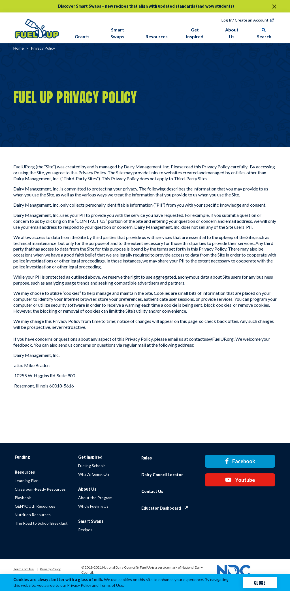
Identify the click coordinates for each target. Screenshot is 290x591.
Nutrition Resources (33, 514)
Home (18, 48)
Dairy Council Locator (169, 474)
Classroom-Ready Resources (40, 489)
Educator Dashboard (171, 508)
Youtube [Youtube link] (245, 477)
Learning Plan (27, 480)
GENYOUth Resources (35, 506)
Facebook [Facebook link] (245, 460)
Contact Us (159, 491)
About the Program (99, 497)
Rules (153, 458)
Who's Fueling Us (97, 506)
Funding (22, 457)
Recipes (89, 529)
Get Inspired (94, 457)
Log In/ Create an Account (244, 20)
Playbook (23, 497)
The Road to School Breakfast (41, 523)
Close (260, 582)
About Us (91, 489)
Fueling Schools (95, 465)
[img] (37, 28)
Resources (25, 472)
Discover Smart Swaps (79, 6)
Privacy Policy (43, 48)
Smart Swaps (94, 521)
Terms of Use (23, 569)
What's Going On (97, 474)
